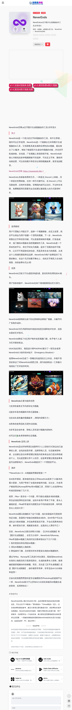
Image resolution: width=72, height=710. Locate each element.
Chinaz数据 (46, 604)
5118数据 (26, 604)
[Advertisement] (36, 64)
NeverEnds (58, 29)
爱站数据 (36, 604)
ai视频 (43, 13)
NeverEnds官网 (40, 31)
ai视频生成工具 (48, 29)
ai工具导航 (36, 13)
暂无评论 (16, 686)
